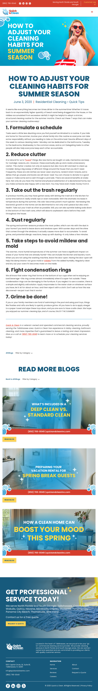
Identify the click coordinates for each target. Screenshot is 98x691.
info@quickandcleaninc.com (18, 671)
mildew (47, 261)
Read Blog (9, 439)
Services (53, 669)
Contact (75, 669)
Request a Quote (16, 624)
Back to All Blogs (13, 379)
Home (52, 665)
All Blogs (9, 353)
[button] (92, 11)
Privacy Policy (86, 686)
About (74, 665)
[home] (10, 11)
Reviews (53, 673)
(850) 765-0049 (9, 3)
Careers (53, 677)
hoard (28, 160)
